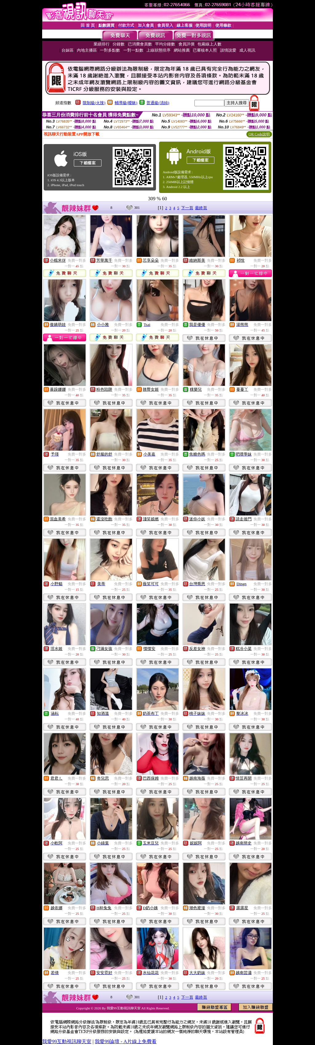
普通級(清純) (157, 102)
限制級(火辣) (94, 102)
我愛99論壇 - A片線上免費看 (126, 1041)
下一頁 (187, 207)
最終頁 (201, 207)
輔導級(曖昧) (126, 102)
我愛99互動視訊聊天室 (66, 1041)
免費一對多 (77, 260)
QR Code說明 (259, 134)
